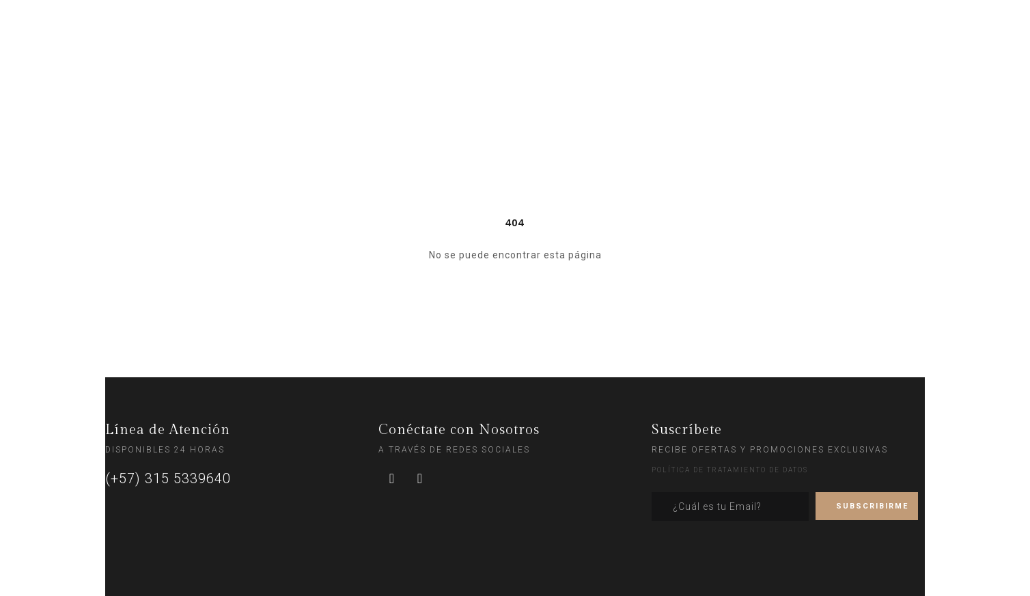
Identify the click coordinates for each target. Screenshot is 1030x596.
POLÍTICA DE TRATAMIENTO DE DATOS (730, 470)
